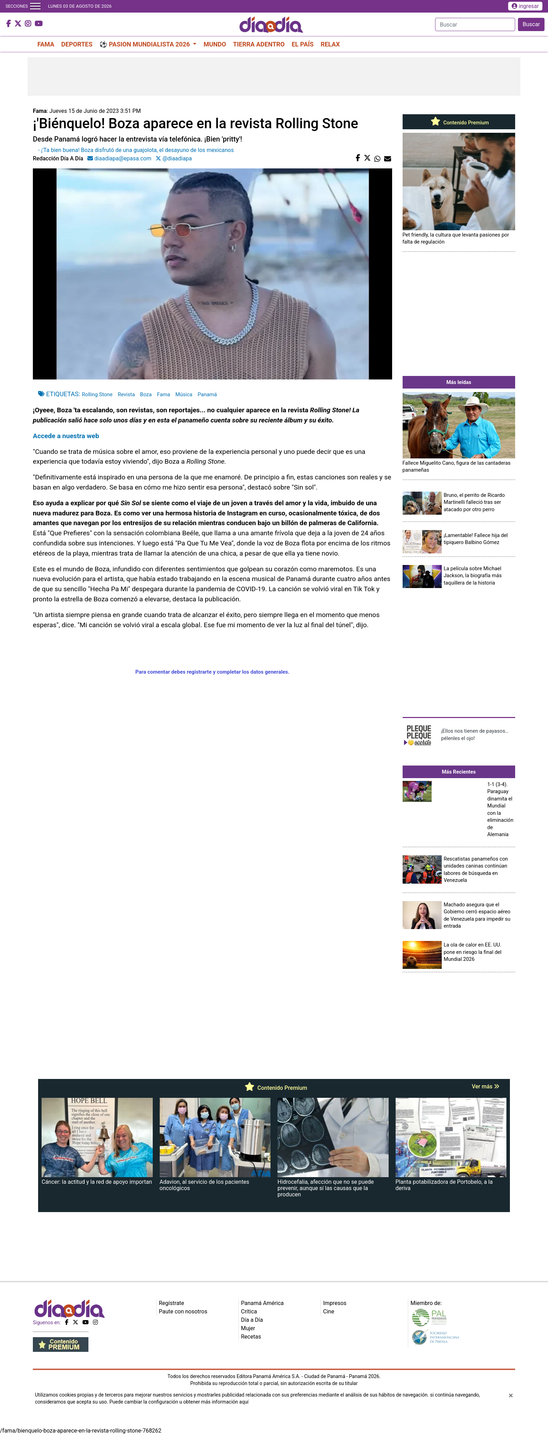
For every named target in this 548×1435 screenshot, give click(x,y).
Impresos (335, 1303)
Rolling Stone (97, 394)
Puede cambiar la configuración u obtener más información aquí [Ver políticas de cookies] (178, 1402)
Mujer (248, 1328)
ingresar (525, 6)
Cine (328, 1311)
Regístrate (171, 1303)
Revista (126, 394)
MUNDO (214, 44)
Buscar (531, 24)
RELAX (330, 44)
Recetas (251, 1336)
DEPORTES (76, 44)
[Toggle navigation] (35, 6)
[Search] (475, 24)
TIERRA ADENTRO (259, 44)
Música (184, 394)
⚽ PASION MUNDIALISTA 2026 (146, 44)
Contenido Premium (459, 122)
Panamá (207, 394)
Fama (163, 394)
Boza (146, 394)
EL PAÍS (302, 44)
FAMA (45, 44)
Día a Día (252, 1320)
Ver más (485, 1086)
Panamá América (262, 1303)
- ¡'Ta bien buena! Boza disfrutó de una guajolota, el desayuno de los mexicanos (136, 150)
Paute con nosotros (183, 1311)
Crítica (249, 1311)
